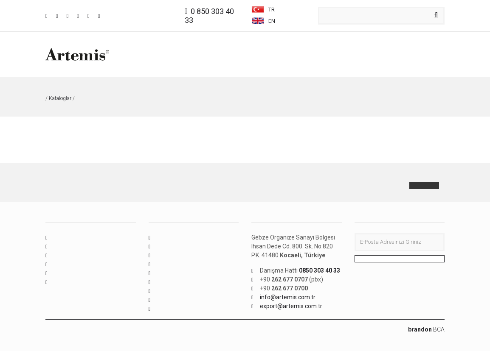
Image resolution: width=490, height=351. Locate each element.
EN (263, 21)
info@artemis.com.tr (287, 297)
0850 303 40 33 (319, 270)
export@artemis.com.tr (291, 306)
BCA (426, 329)
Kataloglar (60, 98)
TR (263, 9)
